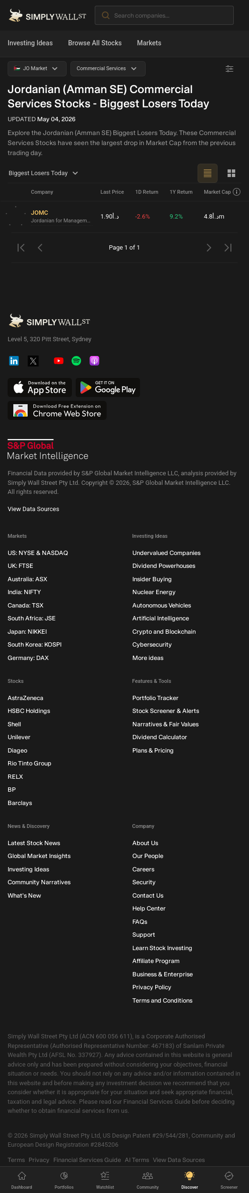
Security (144, 882)
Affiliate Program (155, 961)
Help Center (149, 908)
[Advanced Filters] (229, 68)
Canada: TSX (25, 605)
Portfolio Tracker (155, 697)
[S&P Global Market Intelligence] (48, 450)
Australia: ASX (27, 579)
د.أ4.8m (214, 216)
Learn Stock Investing (162, 948)
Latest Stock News (34, 843)
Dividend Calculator (159, 737)
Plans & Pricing (153, 750)
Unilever (19, 737)
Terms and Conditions (162, 1000)
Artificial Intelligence (160, 618)
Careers (143, 869)
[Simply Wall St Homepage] (47, 15)
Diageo (17, 750)
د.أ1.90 (109, 216)
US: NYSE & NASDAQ (38, 552)
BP (12, 790)
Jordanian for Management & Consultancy (62, 221)
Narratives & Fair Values (165, 724)
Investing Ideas (30, 43)
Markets (149, 43)
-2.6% (142, 216)
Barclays (20, 802)
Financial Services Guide (87, 1159)
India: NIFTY (24, 592)
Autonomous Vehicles (161, 605)
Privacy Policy (151, 987)
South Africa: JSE (32, 618)
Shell (14, 724)
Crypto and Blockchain (164, 631)
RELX (15, 776)
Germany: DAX (28, 657)
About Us (145, 843)
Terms (16, 1159)
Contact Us (147, 895)
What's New (24, 895)
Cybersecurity (152, 645)
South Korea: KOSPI (34, 645)
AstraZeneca (25, 697)
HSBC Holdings (29, 711)
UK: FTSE (20, 566)
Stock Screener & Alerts (165, 711)
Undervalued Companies (166, 552)
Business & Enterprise (162, 974)
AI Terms (137, 1159)
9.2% (176, 216)
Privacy (39, 1159)
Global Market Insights (39, 856)
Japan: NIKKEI (27, 631)
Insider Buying (152, 579)
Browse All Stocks (95, 43)
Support (143, 935)
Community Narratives (39, 882)
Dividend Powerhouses (163, 566)
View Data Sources (33, 509)
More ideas (147, 657)
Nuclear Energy (154, 592)
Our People (147, 856)
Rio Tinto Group (29, 763)
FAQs (139, 921)
